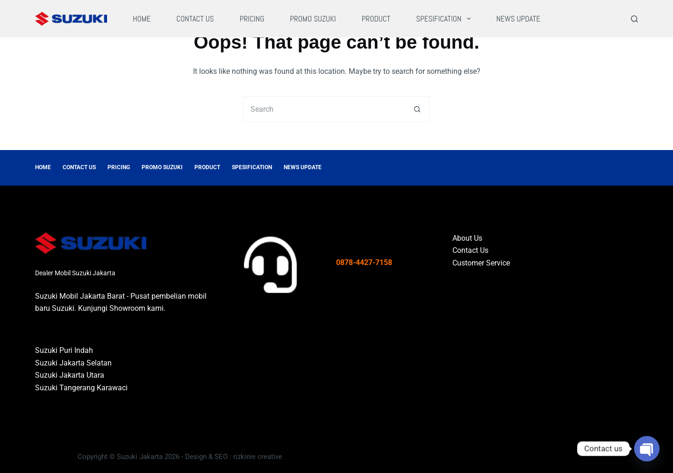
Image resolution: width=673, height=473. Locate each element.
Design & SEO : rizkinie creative (233, 456)
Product (376, 19)
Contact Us (195, 19)
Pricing (252, 19)
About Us (467, 238)
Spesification (445, 18)
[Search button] (417, 109)
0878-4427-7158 (364, 262)
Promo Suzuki (313, 19)
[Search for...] (323, 109)
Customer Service (481, 262)
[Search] (634, 18)
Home (141, 19)
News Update (518, 19)
